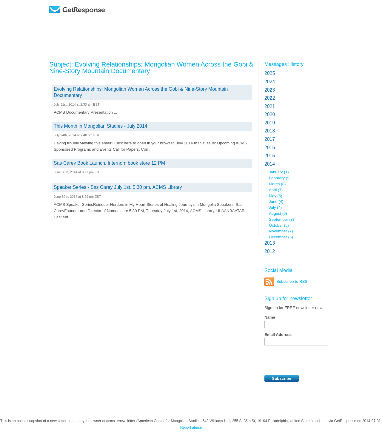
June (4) (276, 201)
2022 (269, 98)
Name (269, 317)
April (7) (276, 190)
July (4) (275, 207)
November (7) (281, 231)
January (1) (279, 172)
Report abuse (191, 427)
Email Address (278, 334)
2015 (269, 155)
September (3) (281, 219)
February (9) (280, 178)
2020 (269, 114)
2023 (269, 89)
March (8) (277, 184)
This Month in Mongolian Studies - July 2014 (100, 126)
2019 (269, 122)
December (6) (281, 237)
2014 (269, 163)
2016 (269, 147)
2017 (269, 139)
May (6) (275, 196)
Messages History (284, 64)
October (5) (279, 225)
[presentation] (309, 360)
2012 (269, 251)
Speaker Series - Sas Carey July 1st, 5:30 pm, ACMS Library (118, 187)
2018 (269, 130)
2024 (269, 81)
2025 (269, 73)
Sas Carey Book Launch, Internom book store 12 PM (109, 163)
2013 (269, 243)
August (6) (278, 213)
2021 (269, 106)
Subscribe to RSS (291, 281)
